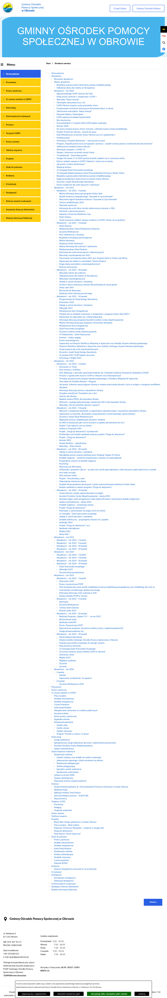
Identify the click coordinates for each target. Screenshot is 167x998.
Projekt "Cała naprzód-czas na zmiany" (75, 425)
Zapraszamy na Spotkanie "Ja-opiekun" (75, 678)
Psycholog (63, 463)
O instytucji (56, 872)
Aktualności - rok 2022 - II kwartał (71, 408)
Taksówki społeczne (68, 205)
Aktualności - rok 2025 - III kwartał (72, 613)
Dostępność (56, 875)
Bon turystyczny (64, 120)
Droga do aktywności (63, 831)
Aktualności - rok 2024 (64, 552)
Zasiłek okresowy (64, 731)
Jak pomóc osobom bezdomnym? (71, 164)
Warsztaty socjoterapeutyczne (72, 278)
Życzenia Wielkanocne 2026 (71, 684)
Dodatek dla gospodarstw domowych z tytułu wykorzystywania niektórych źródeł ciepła (97, 484)
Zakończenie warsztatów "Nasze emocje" (74, 111)
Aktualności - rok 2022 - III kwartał (72, 449)
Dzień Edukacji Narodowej (70, 637)
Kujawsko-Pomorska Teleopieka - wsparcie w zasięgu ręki (79, 828)
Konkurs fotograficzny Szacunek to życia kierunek (75, 869)
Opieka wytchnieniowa (64, 748)
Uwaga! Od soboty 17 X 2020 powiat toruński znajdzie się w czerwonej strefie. (91, 158)
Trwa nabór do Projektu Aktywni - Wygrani (77, 381)
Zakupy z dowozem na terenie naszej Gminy (75, 152)
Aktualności (56, 76)
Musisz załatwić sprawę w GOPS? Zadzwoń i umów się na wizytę (85, 161)
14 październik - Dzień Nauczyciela (72, 155)
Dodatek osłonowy (62, 857)
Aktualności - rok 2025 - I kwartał (71, 578)
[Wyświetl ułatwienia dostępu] (163, 29)
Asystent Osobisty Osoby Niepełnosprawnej (73, 745)
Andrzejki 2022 (66, 522)
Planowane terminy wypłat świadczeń (70, 781)
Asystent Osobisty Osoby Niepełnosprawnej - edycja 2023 (84, 496)
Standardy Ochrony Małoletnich (65, 886)
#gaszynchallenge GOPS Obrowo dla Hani (75, 93)
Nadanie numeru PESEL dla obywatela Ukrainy (79, 399)
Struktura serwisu (63, 63)
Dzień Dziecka (65, 226)
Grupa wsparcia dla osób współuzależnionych (78, 349)
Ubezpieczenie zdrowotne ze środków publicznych (75, 710)
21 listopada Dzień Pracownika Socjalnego (75, 170)
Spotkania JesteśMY (67, 622)
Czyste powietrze (61, 860)
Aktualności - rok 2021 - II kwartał (71, 223)
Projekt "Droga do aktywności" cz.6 (74, 525)
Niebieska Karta (60, 790)
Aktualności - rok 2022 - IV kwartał (72, 490)
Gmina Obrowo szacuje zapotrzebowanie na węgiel (81, 493)
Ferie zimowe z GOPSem (69, 369)
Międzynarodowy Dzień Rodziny (73, 249)
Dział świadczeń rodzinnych (63, 751)
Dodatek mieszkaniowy (64, 698)
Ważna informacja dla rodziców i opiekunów (78, 246)
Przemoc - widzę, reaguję (70, 337)
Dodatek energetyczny (63, 701)
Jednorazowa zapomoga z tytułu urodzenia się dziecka (80, 760)
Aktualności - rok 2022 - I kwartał (71, 364)
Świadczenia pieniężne (63, 722)
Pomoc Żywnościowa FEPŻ (71, 625)
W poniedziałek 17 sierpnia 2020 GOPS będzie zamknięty (82, 123)
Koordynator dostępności (65, 878)
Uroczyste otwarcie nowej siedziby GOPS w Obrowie (82, 651)
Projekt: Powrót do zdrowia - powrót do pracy (76, 132)
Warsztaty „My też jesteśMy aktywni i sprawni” (79, 405)
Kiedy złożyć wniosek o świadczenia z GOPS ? (77, 96)
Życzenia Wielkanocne (69, 232)
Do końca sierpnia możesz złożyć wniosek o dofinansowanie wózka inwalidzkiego (92, 129)
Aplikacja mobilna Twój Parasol (67, 792)
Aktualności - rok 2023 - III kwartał (72, 546)
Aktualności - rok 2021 (64, 187)
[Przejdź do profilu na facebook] (163, 49)
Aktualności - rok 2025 (64, 575)
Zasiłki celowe (63, 728)
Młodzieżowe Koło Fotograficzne (73, 311)
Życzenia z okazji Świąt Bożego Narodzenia (75, 182)
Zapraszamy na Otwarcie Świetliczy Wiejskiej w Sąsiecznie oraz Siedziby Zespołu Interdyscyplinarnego (103, 343)
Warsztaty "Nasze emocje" (68, 99)
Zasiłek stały (62, 725)
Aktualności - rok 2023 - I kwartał (71, 540)
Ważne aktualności (62, 82)
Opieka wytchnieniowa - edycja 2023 (75, 502)
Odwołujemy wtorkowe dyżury (72, 481)
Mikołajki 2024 (66, 569)
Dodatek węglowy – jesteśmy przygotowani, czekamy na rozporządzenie (90, 458)
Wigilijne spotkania (67, 660)
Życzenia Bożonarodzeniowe (71, 572)
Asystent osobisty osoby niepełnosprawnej (77, 331)
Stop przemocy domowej (70, 646)
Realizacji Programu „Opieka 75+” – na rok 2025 (80, 616)
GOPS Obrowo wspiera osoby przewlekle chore (77, 105)
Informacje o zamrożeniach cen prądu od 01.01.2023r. (82, 510)
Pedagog (57, 807)
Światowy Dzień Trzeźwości (71, 243)
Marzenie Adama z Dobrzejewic (70, 114)
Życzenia (63, 663)
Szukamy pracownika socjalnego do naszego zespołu (82, 643)
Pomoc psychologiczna (69, 340)
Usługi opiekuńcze (62, 740)
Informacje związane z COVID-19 (71, 149)
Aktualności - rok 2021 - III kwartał (72, 270)
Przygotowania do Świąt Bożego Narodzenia (78, 299)
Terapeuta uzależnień (63, 810)
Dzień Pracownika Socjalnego (72, 328)
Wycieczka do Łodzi (67, 619)
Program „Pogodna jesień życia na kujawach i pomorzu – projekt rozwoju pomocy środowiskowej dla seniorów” (105, 143)
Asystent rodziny (61, 713)
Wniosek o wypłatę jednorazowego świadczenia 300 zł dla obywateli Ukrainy (92, 402)
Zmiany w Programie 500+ (70, 428)
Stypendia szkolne (62, 719)
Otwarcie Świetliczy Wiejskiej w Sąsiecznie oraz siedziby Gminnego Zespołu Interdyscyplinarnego (101, 346)
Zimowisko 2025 (66, 581)
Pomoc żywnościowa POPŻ (71, 584)
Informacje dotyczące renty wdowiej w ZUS (78, 593)
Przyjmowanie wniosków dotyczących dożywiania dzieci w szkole (85, 108)
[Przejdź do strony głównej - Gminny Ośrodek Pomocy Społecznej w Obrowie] (23, 8)
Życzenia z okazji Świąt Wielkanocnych (76, 416)
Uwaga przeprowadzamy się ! (71, 631)
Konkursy (55, 866)
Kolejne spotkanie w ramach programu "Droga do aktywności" (85, 487)
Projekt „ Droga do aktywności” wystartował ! (78, 431)
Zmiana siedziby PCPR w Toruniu (73, 596)
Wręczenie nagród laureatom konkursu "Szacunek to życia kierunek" (88, 199)
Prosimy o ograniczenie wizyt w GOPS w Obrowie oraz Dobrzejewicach (90, 375)
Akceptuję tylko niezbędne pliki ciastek (109, 994)
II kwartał (61, 681)
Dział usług (56, 737)
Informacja (63, 602)
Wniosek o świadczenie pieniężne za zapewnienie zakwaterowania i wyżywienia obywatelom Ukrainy (102, 411)
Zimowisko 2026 (66, 654)
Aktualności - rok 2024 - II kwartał (71, 557)
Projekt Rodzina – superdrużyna (72, 443)
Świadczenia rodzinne (63, 754)
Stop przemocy (60, 798)
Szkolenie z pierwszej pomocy (72, 211)
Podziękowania (63, 138)
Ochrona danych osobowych (63, 883)
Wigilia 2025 (65, 657)
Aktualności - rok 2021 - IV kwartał (72, 296)
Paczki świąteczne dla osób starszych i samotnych (78, 185)
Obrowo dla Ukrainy (68, 396)
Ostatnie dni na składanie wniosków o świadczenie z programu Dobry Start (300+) (94, 314)
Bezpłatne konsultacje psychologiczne (75, 237)
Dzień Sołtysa (65, 217)
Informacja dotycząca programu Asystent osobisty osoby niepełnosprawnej (91, 320)
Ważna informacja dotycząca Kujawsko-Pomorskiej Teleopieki (85, 322)
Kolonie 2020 (62, 126)
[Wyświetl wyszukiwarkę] (163, 42)
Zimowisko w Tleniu (68, 367)
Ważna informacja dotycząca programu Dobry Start (80, 193)
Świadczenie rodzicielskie (68, 772)
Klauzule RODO (61, 863)
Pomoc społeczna (59, 690)
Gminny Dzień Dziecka (69, 607)
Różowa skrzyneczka (68, 267)
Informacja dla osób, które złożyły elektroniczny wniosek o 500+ (87, 208)
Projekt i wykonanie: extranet (12, 993)
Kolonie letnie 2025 (67, 610)
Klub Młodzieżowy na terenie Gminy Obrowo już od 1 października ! (86, 135)
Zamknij (141, 994)
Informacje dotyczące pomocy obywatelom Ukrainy (81, 390)
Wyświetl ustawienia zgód (68, 994)
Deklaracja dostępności (64, 880)
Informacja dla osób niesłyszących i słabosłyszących (81, 252)
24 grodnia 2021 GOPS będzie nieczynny (77, 355)
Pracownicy (56, 687)
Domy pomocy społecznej (65, 716)
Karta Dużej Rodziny (62, 707)
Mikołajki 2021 (66, 308)
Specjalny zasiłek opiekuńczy (69, 769)
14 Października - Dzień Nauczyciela (74, 334)
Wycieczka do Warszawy (70, 290)
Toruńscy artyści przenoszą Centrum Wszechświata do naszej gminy (88, 284)
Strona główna (57, 73)
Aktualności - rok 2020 (64, 91)
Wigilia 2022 (65, 531)
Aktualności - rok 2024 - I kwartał (71, 555)
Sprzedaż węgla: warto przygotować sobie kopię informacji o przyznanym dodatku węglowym (99, 499)
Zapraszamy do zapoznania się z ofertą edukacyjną (80, 317)
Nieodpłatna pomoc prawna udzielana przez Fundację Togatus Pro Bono (89, 455)
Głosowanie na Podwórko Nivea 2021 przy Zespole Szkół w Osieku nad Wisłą (93, 258)
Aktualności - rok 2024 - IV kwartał (72, 563)
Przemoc (55, 784)
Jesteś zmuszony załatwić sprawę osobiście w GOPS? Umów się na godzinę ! (92, 220)
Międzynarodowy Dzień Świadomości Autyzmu (79, 229)
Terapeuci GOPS (58, 801)
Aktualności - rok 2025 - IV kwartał (72, 634)
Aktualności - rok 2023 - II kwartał (71, 543)
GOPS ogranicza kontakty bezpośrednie (74, 117)
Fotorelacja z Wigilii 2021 (70, 358)
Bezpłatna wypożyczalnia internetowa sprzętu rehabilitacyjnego (84, 85)
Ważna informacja (66, 240)
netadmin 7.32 (154, 992)
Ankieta (62, 675)
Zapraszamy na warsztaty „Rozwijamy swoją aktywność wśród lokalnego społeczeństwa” (97, 414)
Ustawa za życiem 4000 (64, 775)
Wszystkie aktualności (63, 79)
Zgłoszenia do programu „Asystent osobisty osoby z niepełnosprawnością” (91, 628)
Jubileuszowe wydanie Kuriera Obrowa (73, 146)
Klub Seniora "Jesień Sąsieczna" (67, 833)
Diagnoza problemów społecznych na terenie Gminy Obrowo (83, 179)
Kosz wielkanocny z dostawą (71, 234)
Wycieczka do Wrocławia (70, 466)
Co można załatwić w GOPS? (63, 693)
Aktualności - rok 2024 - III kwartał (72, 560)
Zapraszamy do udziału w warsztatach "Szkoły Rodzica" (82, 261)
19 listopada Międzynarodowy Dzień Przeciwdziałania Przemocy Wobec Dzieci (90, 173)
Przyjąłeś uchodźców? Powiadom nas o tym (78, 393)
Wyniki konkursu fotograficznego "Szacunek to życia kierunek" (86, 196)
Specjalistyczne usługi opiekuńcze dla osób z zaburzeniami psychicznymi (85, 743)
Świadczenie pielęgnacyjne (68, 763)
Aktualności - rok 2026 (64, 669)
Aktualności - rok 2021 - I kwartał (71, 190)
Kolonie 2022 (65, 440)
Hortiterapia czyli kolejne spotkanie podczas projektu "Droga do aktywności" (92, 434)
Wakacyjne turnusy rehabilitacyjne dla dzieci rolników (82, 419)
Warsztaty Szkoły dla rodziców (72, 273)
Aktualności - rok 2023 (64, 537)
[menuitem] (21, 74)
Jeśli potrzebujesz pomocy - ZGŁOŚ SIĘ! (71, 795)
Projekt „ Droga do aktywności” (72, 437)
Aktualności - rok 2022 (64, 361)
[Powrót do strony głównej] (48, 63)
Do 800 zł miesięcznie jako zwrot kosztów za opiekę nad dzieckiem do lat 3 (91, 422)
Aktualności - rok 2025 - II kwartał (71, 599)
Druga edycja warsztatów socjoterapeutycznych (79, 264)
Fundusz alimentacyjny (63, 778)
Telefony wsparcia (59, 816)
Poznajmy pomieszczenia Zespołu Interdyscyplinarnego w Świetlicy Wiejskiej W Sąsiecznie (98, 378)
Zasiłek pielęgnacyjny (66, 766)
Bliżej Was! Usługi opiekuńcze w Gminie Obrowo (75, 822)
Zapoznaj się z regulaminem (34, 994)
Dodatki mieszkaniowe (64, 842)
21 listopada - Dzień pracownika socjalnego (78, 513)
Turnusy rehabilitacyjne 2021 (71, 202)
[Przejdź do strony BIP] (163, 36)
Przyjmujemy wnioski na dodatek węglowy (77, 461)
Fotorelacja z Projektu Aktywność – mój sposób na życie (81, 140)
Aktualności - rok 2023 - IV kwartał (72, 549)
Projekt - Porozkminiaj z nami (72, 478)
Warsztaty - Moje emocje (70, 446)
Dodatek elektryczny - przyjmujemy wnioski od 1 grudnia (83, 519)
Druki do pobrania (59, 836)
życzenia (63, 666)
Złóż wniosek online (68, 475)
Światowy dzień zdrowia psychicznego (75, 293)
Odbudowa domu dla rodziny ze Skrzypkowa (76, 88)
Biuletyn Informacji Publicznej (64, 889)
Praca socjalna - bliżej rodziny (66, 825)
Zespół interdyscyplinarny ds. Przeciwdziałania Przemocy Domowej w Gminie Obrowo (91, 787)
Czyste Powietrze (61, 704)
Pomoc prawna (57, 813)
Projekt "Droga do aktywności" (72, 508)
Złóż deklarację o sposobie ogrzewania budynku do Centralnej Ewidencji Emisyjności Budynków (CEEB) (103, 372)
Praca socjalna (60, 696)
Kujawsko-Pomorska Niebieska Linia (75, 214)
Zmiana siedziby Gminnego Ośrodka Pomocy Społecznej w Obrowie (88, 640)
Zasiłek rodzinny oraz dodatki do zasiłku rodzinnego (79, 757)
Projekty (55, 819)
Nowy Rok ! (64, 534)
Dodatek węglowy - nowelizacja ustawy (76, 505)
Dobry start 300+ (66, 287)
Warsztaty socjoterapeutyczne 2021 (74, 255)
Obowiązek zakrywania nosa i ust (71, 102)
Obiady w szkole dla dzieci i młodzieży (76, 281)
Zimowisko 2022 (66, 302)
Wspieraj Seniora (64, 167)
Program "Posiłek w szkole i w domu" (73, 734)
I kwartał (60, 672)
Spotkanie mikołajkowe (69, 528)
